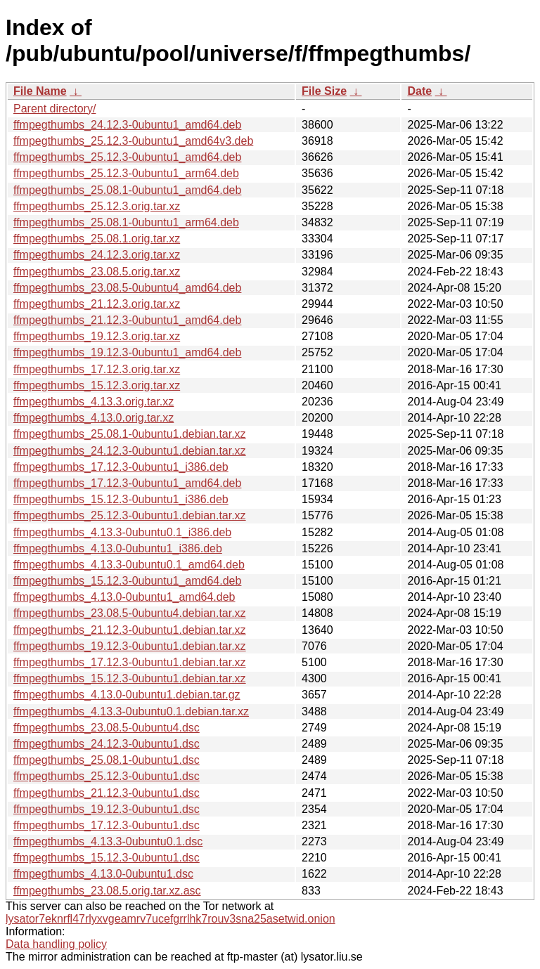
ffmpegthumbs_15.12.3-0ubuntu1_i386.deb (121, 499)
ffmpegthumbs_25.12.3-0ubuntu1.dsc (106, 776)
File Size (324, 91)
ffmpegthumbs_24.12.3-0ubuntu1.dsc (106, 744)
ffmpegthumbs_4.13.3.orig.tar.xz (93, 402)
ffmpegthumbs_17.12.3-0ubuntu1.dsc (106, 825)
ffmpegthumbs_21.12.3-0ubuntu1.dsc (106, 793)
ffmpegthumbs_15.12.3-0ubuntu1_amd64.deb (127, 581)
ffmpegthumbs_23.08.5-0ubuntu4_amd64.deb (127, 288)
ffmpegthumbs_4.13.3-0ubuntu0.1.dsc (107, 841)
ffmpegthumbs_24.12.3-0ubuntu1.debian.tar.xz (129, 451)
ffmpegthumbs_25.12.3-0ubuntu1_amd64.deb (127, 157)
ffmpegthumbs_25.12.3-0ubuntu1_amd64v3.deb (133, 141)
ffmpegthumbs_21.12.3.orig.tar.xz (96, 304)
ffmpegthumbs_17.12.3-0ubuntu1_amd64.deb (127, 483)
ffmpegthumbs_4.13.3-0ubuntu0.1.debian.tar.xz (131, 711)
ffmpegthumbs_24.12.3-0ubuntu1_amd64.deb (127, 125)
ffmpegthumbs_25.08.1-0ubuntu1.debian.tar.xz (129, 434)
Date (419, 91)
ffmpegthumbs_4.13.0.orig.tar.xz (93, 418)
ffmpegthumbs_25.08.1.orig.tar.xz (96, 239)
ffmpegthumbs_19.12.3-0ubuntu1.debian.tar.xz (129, 646)
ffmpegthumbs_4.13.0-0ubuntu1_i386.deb (117, 548)
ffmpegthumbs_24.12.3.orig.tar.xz (96, 255)
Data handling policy (56, 944)
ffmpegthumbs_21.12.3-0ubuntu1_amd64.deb (127, 320)
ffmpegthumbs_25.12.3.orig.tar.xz (96, 206)
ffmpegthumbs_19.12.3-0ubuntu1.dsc (106, 809)
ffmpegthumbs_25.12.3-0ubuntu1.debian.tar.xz (129, 515)
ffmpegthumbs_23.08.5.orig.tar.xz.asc (107, 891)
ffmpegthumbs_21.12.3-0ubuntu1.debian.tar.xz (129, 630)
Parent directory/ (54, 109)
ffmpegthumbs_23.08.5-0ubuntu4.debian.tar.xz (129, 613)
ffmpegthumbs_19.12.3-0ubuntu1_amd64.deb (127, 352)
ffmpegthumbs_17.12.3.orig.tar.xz (96, 369)
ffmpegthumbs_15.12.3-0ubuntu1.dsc (106, 858)
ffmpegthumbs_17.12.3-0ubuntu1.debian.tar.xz (129, 662)
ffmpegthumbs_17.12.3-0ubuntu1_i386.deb (121, 467)
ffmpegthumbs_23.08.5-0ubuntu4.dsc (106, 728)
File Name (40, 91)
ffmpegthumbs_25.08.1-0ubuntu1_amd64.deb (127, 190)
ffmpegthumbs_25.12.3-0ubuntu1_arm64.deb (126, 173)
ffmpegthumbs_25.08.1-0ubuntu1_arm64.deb (126, 222)
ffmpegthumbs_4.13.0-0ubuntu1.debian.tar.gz (126, 695)
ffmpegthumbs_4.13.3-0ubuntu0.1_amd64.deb (129, 565)
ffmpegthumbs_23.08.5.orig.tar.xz (96, 272)
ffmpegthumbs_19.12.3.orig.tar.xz (96, 336)
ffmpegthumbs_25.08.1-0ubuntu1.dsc (106, 760)
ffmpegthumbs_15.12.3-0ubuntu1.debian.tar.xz (129, 678)
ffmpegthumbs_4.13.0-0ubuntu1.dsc (103, 874)
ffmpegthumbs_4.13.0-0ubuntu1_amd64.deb (124, 597)
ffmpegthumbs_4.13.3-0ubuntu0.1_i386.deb (122, 532)
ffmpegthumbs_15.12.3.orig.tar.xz (96, 385)
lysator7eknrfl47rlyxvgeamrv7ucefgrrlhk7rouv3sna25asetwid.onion (170, 919)
